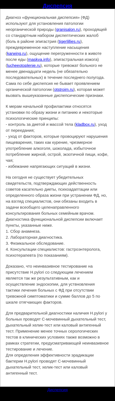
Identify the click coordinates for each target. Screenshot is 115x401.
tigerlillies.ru (69, 41)
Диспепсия (57, 6)
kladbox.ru (85, 124)
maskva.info (39, 59)
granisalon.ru (68, 29)
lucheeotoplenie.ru (24, 65)
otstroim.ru (64, 89)
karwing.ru (16, 53)
